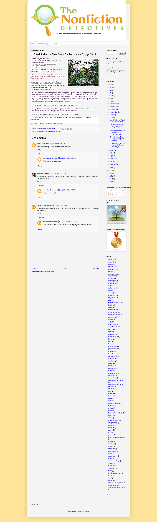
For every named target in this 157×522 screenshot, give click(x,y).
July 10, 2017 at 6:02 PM (68, 158)
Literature (111, 398)
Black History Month (114, 302)
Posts (110, 190)
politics (110, 432)
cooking (110, 319)
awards (110, 293)
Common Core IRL (114, 315)
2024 (110, 84)
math (109, 401)
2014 (110, 173)
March (112, 158)
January (113, 164)
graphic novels (112, 358)
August (112, 115)
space (110, 453)
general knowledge (50, 131)
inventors (111, 389)
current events (112, 327)
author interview (113, 288)
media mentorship (114, 403)
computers (111, 317)
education (111, 334)
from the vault (112, 346)
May (112, 153)
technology (111, 466)
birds (109, 300)
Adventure (111, 269)
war (109, 478)
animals (110, 278)
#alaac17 (111, 259)
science (58, 131)
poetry (110, 430)
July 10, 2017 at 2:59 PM (59, 205)
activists (110, 267)
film (109, 341)
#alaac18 (111, 262)
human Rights (112, 373)
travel (110, 471)
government (112, 356)
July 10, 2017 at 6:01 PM (68, 222)
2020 (110, 93)
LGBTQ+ (111, 393)
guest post (111, 361)
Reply (39, 150)
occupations (112, 423)
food (109, 344)
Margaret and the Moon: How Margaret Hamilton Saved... (117, 132)
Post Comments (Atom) (47, 272)
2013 (110, 176)
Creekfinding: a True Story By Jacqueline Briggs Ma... (117, 138)
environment (40, 131)
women (110, 480)
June (112, 150)
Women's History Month (115, 483)
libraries (110, 396)
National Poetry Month (115, 413)
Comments (112, 194)
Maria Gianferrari (43, 173)
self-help (111, 444)
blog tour (111, 305)
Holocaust (111, 368)
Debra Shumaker (42, 144)
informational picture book (116, 380)
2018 (110, 98)
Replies (41, 154)
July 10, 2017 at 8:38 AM (57, 144)
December (113, 103)
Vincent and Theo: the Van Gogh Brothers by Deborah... (117, 126)
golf (109, 353)
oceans (110, 428)
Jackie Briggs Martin (44, 205)
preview (110, 435)
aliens (110, 272)
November (113, 106)
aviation (110, 290)
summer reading (113, 461)
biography (111, 298)
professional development (116, 437)
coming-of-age (112, 312)
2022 (110, 90)
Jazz (109, 391)
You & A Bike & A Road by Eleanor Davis (117, 121)
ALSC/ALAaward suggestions (113, 275)
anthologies (112, 281)
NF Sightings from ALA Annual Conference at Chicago (117, 145)
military (110, 408)
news (110, 418)
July (111, 117)
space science (112, 456)
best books (111, 295)
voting (110, 475)
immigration (112, 378)
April (112, 156)
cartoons (111, 307)
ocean (110, 425)
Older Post (95, 268)
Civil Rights (111, 310)
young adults (112, 485)
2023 (110, 87)
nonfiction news (113, 420)
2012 (110, 179)
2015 (110, 170)
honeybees (111, 370)
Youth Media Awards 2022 (116, 487)
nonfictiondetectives (44, 128)
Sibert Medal (112, 451)
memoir (110, 406)
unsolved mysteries (114, 473)
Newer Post (35, 268)
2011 (110, 181)
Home (32, 44)
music (110, 410)
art (109, 285)
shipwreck (111, 449)
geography (111, 351)
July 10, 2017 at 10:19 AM (57, 173)
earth (109, 332)
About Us (55, 44)
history (110, 366)
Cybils (110, 329)
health (110, 363)
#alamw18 (111, 264)
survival (110, 463)
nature (110, 415)
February (113, 161)
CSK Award (112, 324)
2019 (110, 95)
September (114, 112)
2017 (110, 101)
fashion (110, 339)
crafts (110, 322)
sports (110, 458)
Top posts (111, 468)
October (113, 109)
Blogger (87, 511)
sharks (110, 446)
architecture (112, 283)
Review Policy (43, 44)
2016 (110, 168)
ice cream (111, 375)
